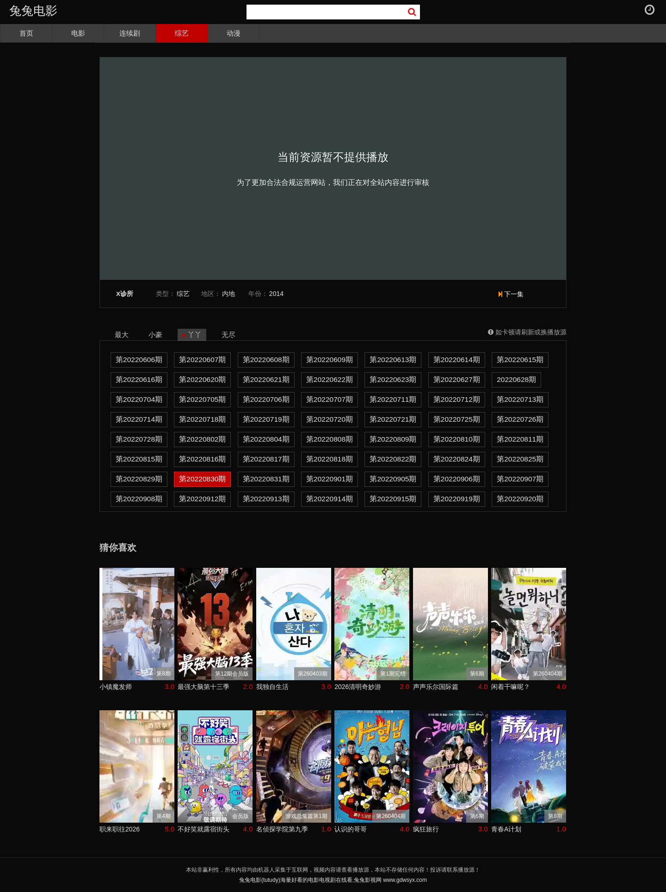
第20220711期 (393, 399)
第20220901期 (329, 479)
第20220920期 (520, 499)
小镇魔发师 (115, 686)
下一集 (511, 294)
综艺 (182, 33)
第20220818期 (329, 459)
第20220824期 (456, 459)
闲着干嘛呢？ (510, 686)
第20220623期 (393, 379)
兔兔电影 (33, 11)
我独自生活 (272, 686)
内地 (228, 293)
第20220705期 (202, 399)
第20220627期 (456, 379)
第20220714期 (139, 419)
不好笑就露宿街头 (203, 829)
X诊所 (124, 293)
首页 (26, 33)
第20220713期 (520, 399)
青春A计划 (506, 829)
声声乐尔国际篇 (435, 686)
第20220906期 (456, 479)
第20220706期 (266, 399)
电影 (78, 33)
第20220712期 (456, 399)
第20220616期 (139, 379)
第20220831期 (266, 479)
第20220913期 (266, 499)
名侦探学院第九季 (282, 829)
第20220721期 (393, 419)
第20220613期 (393, 359)
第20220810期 (456, 439)
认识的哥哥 (350, 829)
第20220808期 (329, 439)
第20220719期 (266, 419)
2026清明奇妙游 (357, 686)
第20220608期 (266, 359)
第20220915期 (393, 499)
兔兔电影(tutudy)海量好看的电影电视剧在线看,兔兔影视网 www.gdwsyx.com (333, 880)
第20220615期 (520, 359)
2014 (276, 293)
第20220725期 (456, 419)
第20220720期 (329, 419)
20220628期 (516, 379)
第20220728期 (139, 439)
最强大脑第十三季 (203, 686)
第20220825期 (520, 459)
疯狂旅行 (426, 829)
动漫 (233, 33)
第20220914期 (329, 499)
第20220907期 (520, 479)
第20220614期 (456, 359)
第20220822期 (393, 459)
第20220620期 (202, 379)
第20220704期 (139, 399)
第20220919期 (456, 499)
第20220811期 (520, 439)
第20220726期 (520, 419)
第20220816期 (202, 459)
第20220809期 (393, 439)
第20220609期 (329, 359)
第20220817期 (266, 459)
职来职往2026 (119, 829)
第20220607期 (202, 359)
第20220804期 (266, 439)
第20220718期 (202, 419)
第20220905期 (393, 479)
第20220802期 (202, 439)
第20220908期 (139, 499)
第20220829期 (139, 479)
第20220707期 (329, 399)
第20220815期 (139, 459)
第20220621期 (266, 379)
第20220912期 (202, 499)
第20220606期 (139, 359)
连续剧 (129, 33)
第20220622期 (329, 379)
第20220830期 (202, 479)
